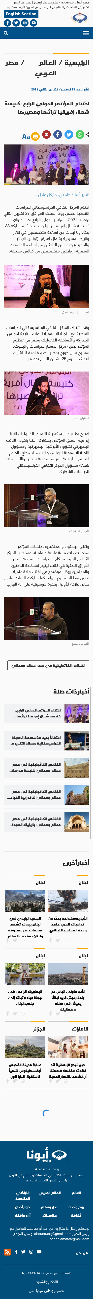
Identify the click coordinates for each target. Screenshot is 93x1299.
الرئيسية (77, 62)
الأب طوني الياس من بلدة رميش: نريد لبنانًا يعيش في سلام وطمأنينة (68, 1000)
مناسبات (49, 1215)
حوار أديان (22, 1207)
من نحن (82, 1253)
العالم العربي (46, 67)
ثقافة (76, 1215)
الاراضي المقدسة (22, 1196)
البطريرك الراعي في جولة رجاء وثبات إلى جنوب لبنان (25, 997)
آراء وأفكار (23, 1215)
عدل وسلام (49, 1207)
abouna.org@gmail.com (52, 1233)
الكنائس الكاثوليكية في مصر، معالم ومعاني (48, 665)
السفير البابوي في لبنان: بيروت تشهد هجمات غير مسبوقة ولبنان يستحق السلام (25, 927)
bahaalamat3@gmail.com (69, 1238)
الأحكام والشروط (46, 1281)
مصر (12, 62)
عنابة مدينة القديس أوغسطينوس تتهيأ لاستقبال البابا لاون (25, 1070)
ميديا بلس (36, 1290)
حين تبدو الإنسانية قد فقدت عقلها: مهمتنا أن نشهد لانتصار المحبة (68, 1070)
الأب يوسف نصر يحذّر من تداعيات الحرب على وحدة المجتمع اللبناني (68, 924)
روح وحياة (76, 1207)
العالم (76, 1193)
